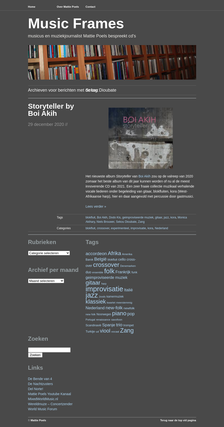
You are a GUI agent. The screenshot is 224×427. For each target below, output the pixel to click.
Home (32, 6)
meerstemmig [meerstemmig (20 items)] (124, 302)
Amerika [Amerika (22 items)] (127, 254)
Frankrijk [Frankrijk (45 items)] (123, 272)
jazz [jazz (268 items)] (92, 295)
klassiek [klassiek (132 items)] (96, 301)
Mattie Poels (38, 420)
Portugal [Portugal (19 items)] (90, 319)
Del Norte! (35, 389)
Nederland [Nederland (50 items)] (95, 307)
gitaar (158, 217)
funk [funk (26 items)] (134, 272)
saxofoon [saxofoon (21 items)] (116, 319)
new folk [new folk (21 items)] (91, 314)
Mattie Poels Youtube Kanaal (49, 394)
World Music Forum (42, 409)
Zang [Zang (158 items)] (127, 330)
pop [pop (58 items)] (130, 313)
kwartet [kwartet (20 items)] (111, 302)
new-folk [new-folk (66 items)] (114, 307)
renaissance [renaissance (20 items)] (103, 319)
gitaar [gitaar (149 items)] (93, 282)
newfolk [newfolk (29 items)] (129, 308)
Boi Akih (145, 176)
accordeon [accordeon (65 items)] (96, 253)
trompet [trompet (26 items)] (128, 325)
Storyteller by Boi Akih (51, 109)
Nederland (161, 228)
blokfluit (91, 217)
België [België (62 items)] (100, 259)
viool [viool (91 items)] (105, 330)
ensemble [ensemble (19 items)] (97, 272)
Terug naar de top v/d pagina (178, 420)
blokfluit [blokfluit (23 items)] (112, 259)
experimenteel (120, 228)
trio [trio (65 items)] (119, 324)
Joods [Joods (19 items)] (102, 296)
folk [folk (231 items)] (109, 271)
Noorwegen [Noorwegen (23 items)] (104, 314)
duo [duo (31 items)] (88, 272)
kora (173, 217)
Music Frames (76, 23)
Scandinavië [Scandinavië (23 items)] (93, 325)
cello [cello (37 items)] (122, 259)
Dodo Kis (115, 217)
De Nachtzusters (40, 384)
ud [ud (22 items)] (97, 331)
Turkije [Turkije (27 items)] (90, 331)
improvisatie (138, 228)
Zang (141, 221)
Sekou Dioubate (126, 221)
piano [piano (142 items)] (119, 313)
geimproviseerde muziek (137, 217)
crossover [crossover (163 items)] (106, 264)
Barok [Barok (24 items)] (89, 259)
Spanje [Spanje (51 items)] (108, 324)
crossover (103, 228)
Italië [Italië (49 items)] (128, 290)
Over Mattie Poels (68, 6)
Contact (90, 6)
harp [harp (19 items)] (103, 283)
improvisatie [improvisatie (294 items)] (104, 289)
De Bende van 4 (40, 379)
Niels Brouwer (105, 221)
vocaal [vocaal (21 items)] (115, 331)
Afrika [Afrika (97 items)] (114, 253)
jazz (166, 217)
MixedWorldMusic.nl (43, 399)
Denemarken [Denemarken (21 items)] (128, 265)
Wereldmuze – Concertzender (50, 404)
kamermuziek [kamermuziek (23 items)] (115, 296)
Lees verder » (95, 206)
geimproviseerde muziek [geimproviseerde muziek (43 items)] (106, 277)
